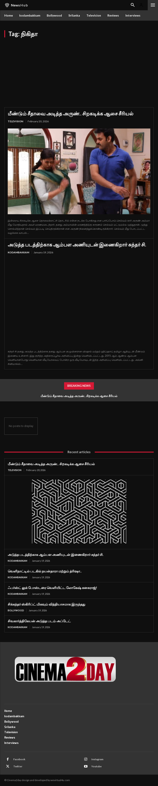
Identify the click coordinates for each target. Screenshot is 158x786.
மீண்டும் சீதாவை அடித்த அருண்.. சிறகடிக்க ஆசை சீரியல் (70, 113)
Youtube (96, 766)
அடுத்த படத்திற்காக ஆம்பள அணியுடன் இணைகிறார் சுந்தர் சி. (77, 245)
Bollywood (16, 610)
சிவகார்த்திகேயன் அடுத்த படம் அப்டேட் (39, 621)
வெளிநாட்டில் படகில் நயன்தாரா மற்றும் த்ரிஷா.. (45, 571)
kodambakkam (18, 252)
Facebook (19, 759)
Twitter (17, 766)
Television (15, 121)
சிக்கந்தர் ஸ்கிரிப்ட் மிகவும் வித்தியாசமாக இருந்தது (46, 604)
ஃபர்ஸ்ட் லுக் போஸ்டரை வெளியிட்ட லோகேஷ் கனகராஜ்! (52, 588)
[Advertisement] (79, 70)
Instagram (97, 759)
